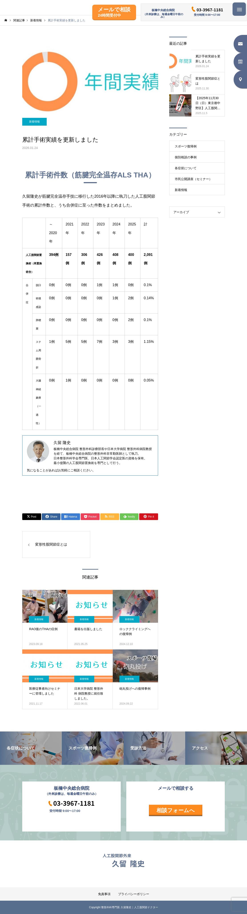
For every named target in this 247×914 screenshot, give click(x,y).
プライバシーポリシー (133, 894)
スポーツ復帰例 (186, 146)
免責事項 (104, 894)
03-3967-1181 (210, 9)
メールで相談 (114, 12)
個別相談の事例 (186, 157)
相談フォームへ (176, 810)
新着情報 (34, 121)
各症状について (186, 168)
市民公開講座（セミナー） (193, 179)
